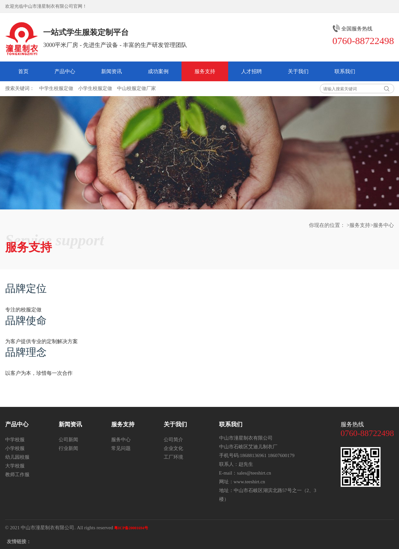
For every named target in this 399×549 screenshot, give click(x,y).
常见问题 (121, 448)
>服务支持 (358, 225)
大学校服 (15, 465)
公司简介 (173, 439)
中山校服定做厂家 (136, 88)
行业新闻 (68, 448)
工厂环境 (173, 456)
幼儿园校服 (17, 456)
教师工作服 (17, 474)
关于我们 (298, 71)
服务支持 (204, 71)
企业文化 (173, 448)
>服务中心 (382, 225)
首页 (23, 71)
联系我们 (344, 71)
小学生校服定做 (95, 88)
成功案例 (158, 71)
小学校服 (15, 448)
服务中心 (121, 439)
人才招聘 (251, 71)
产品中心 (64, 71)
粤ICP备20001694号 (131, 528)
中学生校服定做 (56, 88)
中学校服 (15, 439)
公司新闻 (68, 439)
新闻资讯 (111, 71)
